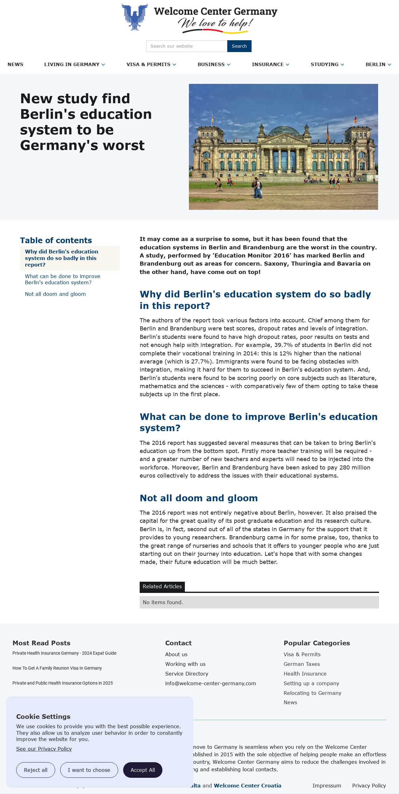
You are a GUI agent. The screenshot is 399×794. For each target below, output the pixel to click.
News (15, 64)
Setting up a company (311, 683)
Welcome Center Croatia (247, 785)
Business (211, 64)
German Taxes (302, 664)
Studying (325, 64)
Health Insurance (305, 673)
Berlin (376, 64)
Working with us (185, 664)
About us (176, 654)
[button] (15, 64)
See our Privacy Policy (44, 749)
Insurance (268, 64)
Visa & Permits (149, 64)
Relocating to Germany (312, 693)
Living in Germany (71, 64)
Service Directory (186, 673)
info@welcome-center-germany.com (210, 683)
